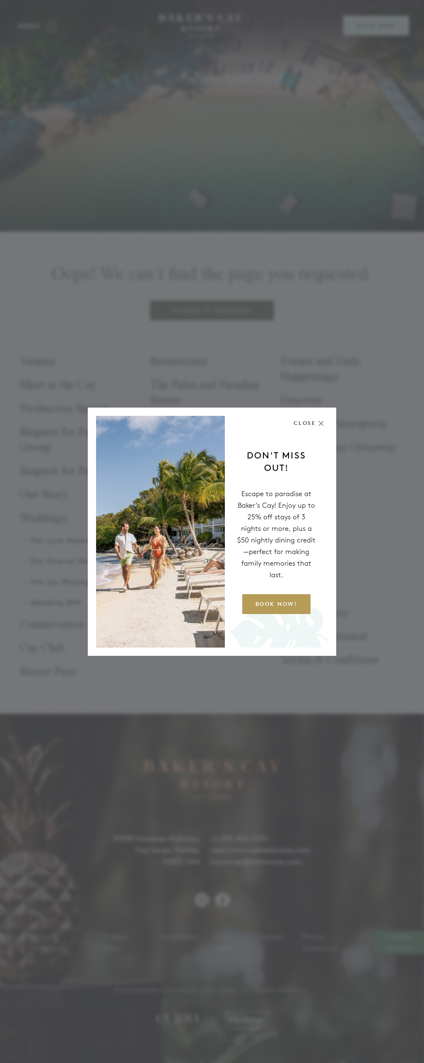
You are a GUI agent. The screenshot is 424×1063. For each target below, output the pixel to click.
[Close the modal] (309, 423)
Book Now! (276, 604)
